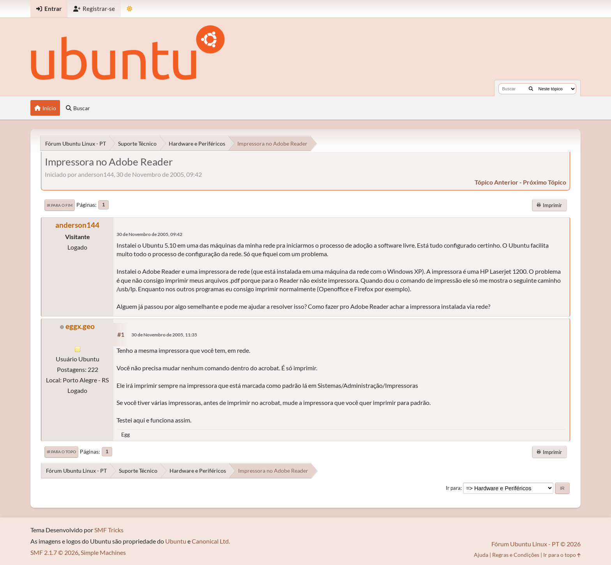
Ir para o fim (59, 205)
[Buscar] (531, 88)
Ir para (453, 488)
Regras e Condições (515, 554)
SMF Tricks (109, 529)
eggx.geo (80, 326)
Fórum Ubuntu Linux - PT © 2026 (536, 543)
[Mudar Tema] (129, 9)
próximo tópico (544, 182)
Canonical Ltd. (211, 541)
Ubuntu (175, 541)
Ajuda (481, 554)
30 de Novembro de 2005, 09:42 (149, 234)
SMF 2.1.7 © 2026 (54, 552)
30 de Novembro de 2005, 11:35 (164, 334)
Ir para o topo (61, 451)
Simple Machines (103, 552)
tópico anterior (496, 182)
